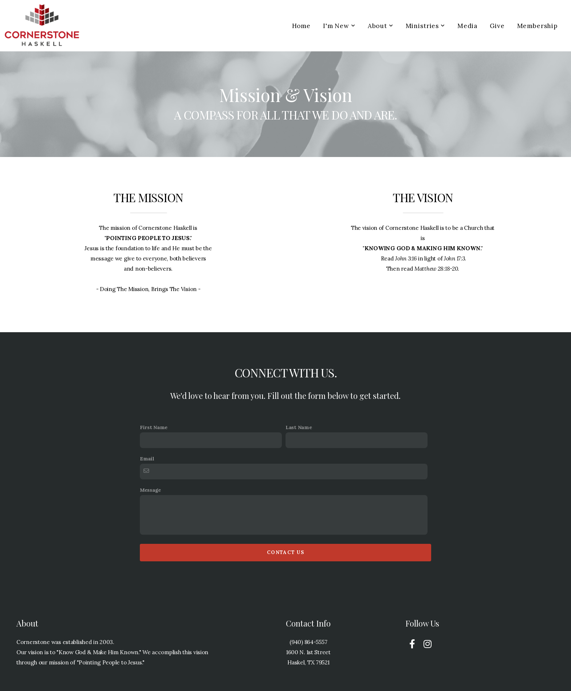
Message (150, 490)
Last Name (299, 427)
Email (147, 458)
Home (301, 26)
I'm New (339, 26)
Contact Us (285, 552)
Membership (537, 26)
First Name (154, 427)
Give (497, 26)
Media (467, 26)
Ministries (425, 26)
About (380, 26)
